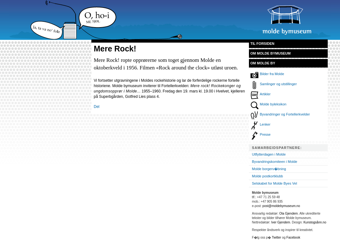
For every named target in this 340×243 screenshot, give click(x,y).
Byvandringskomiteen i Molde (274, 161)
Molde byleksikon (273, 104)
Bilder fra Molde (272, 74)
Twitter (276, 237)
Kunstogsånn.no (314, 222)
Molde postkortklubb (267, 176)
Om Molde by (263, 63)
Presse (265, 134)
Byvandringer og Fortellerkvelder (285, 114)
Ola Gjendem (288, 213)
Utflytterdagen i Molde (269, 154)
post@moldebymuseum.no (281, 206)
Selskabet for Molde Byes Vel (274, 183)
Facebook (293, 237)
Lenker (265, 124)
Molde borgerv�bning (269, 169)
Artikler (265, 94)
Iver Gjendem (280, 222)
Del (97, 106)
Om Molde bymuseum (271, 53)
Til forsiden (262, 43)
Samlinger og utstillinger (278, 84)
